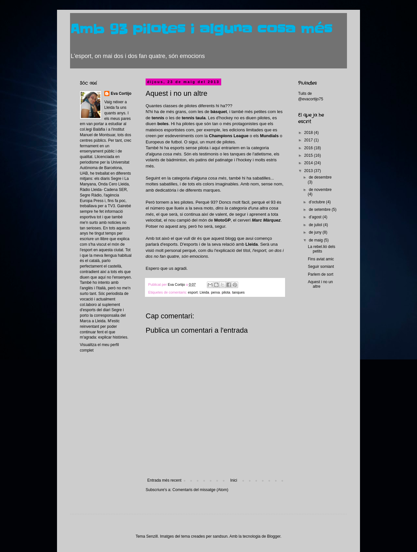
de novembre (320, 189)
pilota (226, 292)
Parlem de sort (320, 274)
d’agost (316, 217)
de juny (316, 232)
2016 (309, 148)
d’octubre (317, 202)
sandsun (220, 536)
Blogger (273, 536)
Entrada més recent (164, 480)
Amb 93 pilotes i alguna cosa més (201, 29)
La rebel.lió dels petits (321, 249)
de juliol (316, 225)
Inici (233, 480)
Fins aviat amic (321, 259)
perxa (215, 292)
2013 (309, 170)
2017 (309, 140)
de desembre (320, 177)
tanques (238, 292)
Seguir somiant (321, 266)
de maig (316, 240)
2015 (309, 155)
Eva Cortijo (121, 93)
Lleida (204, 292)
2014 (309, 163)
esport (193, 292)
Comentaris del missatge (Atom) (200, 489)
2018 (309, 132)
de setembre (320, 209)
